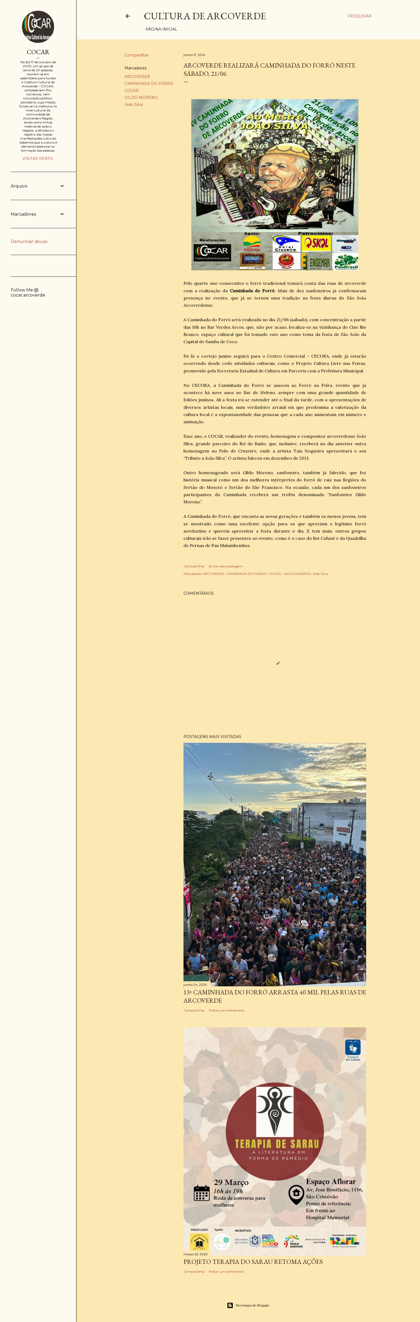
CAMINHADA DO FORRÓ (149, 83)
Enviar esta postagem (226, 566)
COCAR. (132, 90)
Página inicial (161, 29)
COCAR (38, 52)
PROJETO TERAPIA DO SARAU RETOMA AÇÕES (253, 1261)
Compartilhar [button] (137, 55)
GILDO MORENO (141, 97)
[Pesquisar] (360, 16)
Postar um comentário (226, 1010)
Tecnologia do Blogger (248, 1305)
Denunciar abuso (29, 241)
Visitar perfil (38, 158)
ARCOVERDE (137, 76)
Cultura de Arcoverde (205, 16)
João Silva (134, 104)
